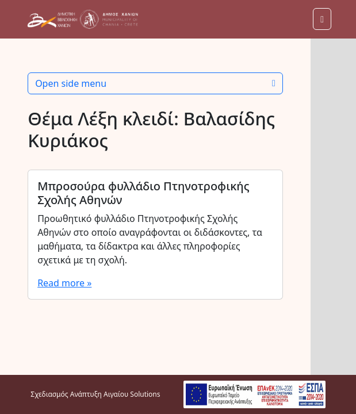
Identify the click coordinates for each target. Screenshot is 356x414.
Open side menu (155, 83)
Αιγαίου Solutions (132, 394)
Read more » (64, 283)
